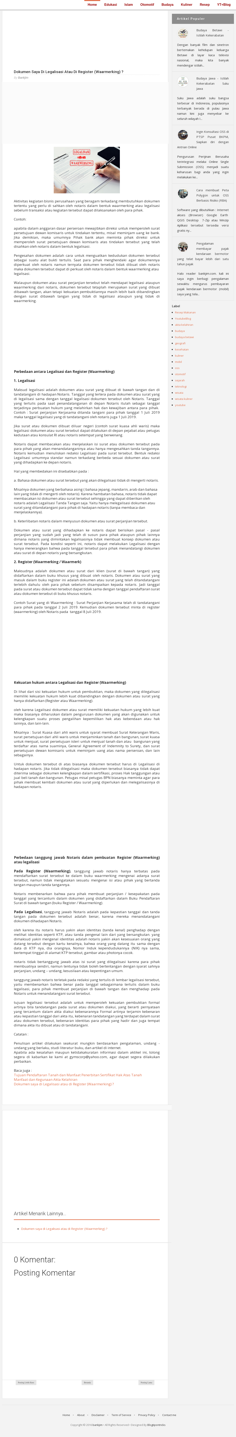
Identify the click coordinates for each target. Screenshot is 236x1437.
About (81, 1415)
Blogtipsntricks (156, 1425)
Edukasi (110, 5)
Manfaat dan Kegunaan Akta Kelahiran (45, 1079)
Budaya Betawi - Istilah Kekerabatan (212, 32)
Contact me (169, 1415)
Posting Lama (146, 1382)
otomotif (180, 374)
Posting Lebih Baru (26, 1382)
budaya (180, 331)
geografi (180, 343)
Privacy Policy (146, 1415)
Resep (205, 5)
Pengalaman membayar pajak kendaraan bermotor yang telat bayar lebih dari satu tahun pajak (203, 253)
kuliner (179, 355)
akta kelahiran (184, 325)
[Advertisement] (85, 39)
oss (177, 368)
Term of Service (121, 1415)
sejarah (180, 380)
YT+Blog (224, 5)
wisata (179, 393)
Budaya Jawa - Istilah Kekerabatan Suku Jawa (212, 83)
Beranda (87, 1382)
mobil (178, 362)
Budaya (168, 5)
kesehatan (182, 349)
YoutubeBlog (183, 318)
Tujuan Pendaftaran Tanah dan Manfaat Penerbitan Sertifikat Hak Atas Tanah (78, 1075)
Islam (128, 5)
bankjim (98, 1425)
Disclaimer (98, 1415)
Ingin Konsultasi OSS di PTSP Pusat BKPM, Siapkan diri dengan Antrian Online (203, 139)
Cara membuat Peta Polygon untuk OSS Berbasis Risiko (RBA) (212, 195)
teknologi (181, 386)
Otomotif (147, 5)
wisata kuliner (184, 399)
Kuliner (186, 5)
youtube (180, 405)
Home (92, 4)
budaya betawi (184, 337)
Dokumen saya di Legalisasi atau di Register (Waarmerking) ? (64, 1084)
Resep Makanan (185, 312)
